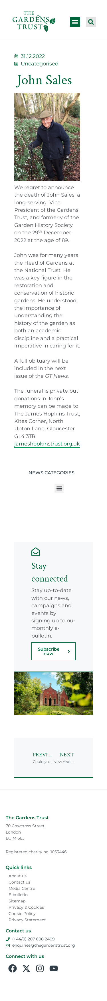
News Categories (51, 472)
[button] (75, 22)
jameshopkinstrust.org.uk (47, 444)
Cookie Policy (22, 913)
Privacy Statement (27, 919)
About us (18, 875)
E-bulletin (18, 894)
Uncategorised (39, 64)
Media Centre (22, 888)
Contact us (19, 882)
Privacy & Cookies (26, 907)
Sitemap (17, 901)
